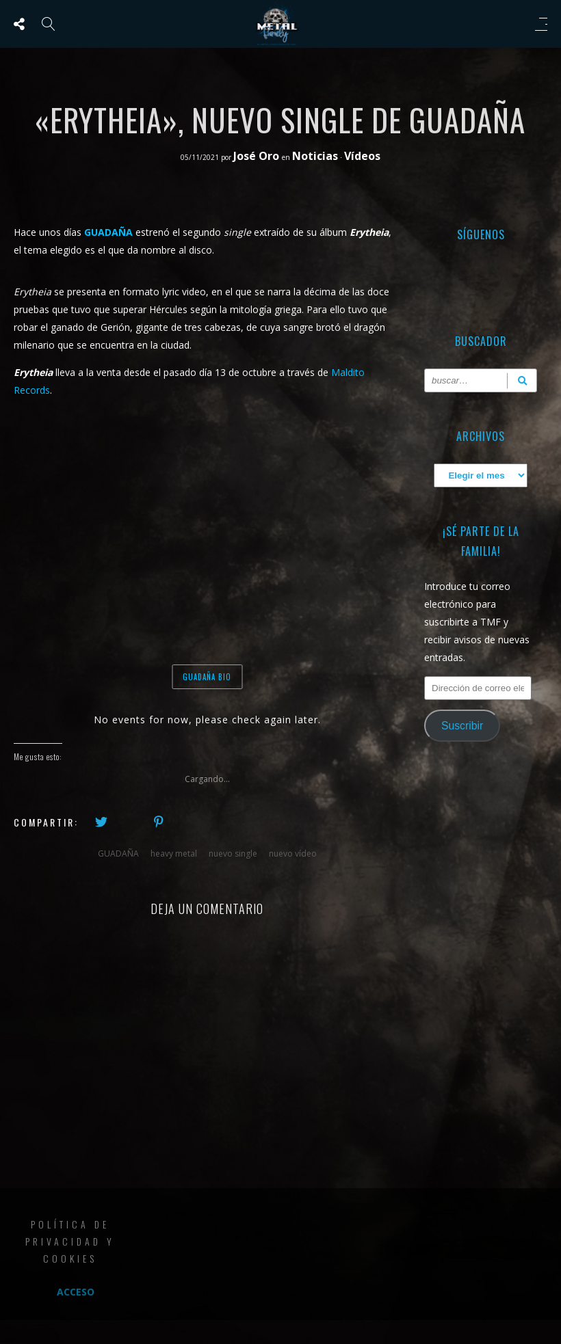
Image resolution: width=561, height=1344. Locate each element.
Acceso (75, 1291)
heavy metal (174, 853)
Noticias (315, 155)
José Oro (257, 155)
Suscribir (462, 725)
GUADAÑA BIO (207, 676)
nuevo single (233, 853)
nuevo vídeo (293, 853)
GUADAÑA (118, 853)
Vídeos (362, 155)
